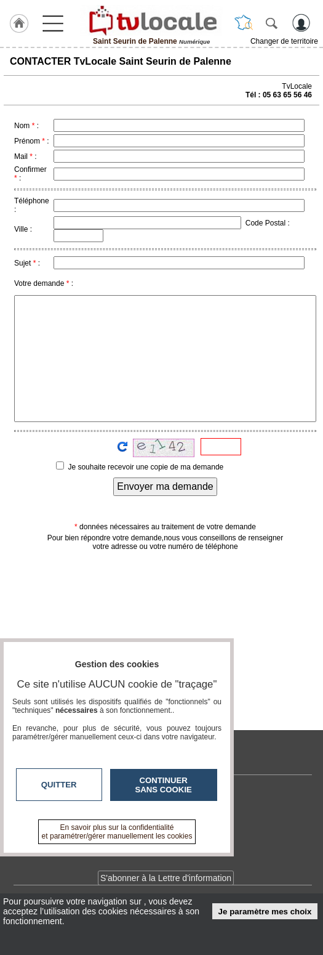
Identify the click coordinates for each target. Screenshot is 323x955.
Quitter (59, 784)
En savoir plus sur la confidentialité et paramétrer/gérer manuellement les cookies (117, 831)
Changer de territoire (284, 41)
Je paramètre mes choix (265, 911)
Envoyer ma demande (165, 486)
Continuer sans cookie (163, 785)
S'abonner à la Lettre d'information (165, 878)
